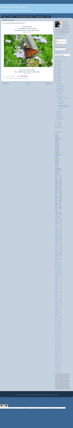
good (60, 206)
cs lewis (56, 337)
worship (57, 200)
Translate (63, 56)
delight (60, 207)
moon (58, 317)
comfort (56, 228)
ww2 (59, 369)
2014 (58, 82)
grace (56, 195)
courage (60, 217)
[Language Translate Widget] (62, 55)
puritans (56, 294)
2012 (58, 123)
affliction (58, 168)
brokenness (57, 278)
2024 (58, 62)
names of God (58, 269)
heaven (58, 274)
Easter (56, 248)
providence (57, 223)
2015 (58, 80)
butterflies (20, 78)
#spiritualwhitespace (10, 78)
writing (56, 238)
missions (56, 285)
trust (27, 78)
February (60, 117)
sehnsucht (57, 275)
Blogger (55, 394)
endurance (57, 236)
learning (56, 354)
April (59, 113)
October (60, 88)
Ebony (56, 276)
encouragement (59, 346)
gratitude (58, 139)
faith (58, 268)
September (60, 90)
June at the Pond (61, 101)
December (60, 84)
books (56, 185)
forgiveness (58, 347)
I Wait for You (61, 103)
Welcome (11, 16)
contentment (57, 216)
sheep (56, 246)
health (60, 191)
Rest (61, 311)
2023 (58, 64)
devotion (56, 279)
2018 (58, 74)
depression (57, 302)
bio (60, 170)
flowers (57, 197)
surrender (57, 188)
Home (4, 16)
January (59, 119)
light (61, 315)
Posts (57, 40)
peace (56, 292)
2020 (58, 70)
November (60, 86)
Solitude (58, 312)
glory (56, 348)
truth (56, 307)
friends (56, 222)
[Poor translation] (5, 406)
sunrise (58, 364)
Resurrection (57, 265)
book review (58, 243)
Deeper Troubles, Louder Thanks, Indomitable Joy (63, 106)
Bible (16, 78)
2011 (58, 125)
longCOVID (57, 259)
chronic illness (58, 251)
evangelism (57, 291)
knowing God (57, 353)
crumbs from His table (13, 7)
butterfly (56, 314)
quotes (57, 147)
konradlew (46, 394)
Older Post (49, 83)
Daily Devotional (40, 16)
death (58, 340)
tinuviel (65, 21)
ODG (56, 333)
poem (56, 318)
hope (56, 186)
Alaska (56, 220)
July (59, 94)
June (59, 96)
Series (48, 16)
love (56, 198)
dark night (60, 338)
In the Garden (60, 108)
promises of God (58, 320)
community (59, 266)
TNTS (58, 334)
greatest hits (59, 272)
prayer (57, 151)
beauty (56, 289)
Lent (56, 249)
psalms (56, 230)
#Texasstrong (57, 308)
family (56, 183)
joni (57, 350)
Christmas (59, 252)
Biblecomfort (59, 325)
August (59, 92)
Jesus (58, 253)
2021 (58, 68)
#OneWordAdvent (58, 324)
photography (59, 271)
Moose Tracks (58, 298)
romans (60, 361)
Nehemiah (56, 331)
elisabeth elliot (57, 343)
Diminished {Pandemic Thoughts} (24, 16)
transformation (58, 156)
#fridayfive (57, 288)
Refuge (23, 78)
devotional (57, 341)
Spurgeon (57, 242)
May (59, 111)
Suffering (60, 333)
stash (56, 165)
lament (56, 258)
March (59, 115)
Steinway (57, 256)
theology (56, 366)
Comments (59, 42)
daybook (57, 229)
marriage (56, 305)
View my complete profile (60, 34)
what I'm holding (58, 181)
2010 (58, 127)
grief (60, 189)
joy (58, 245)
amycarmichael (57, 335)
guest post (57, 304)
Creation (57, 174)
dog (56, 201)
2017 (58, 76)
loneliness (57, 284)
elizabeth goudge (58, 344)
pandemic (57, 287)
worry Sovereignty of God (58, 368)
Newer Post (6, 83)
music (56, 203)
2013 (58, 121)
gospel (56, 315)
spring (57, 363)
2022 (58, 66)
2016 (58, 78)
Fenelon (58, 327)
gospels (60, 348)
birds (60, 209)
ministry (56, 357)
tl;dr (58, 219)
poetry (57, 143)
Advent (56, 215)
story (61, 363)
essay (60, 175)
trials (56, 232)
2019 (58, 72)
